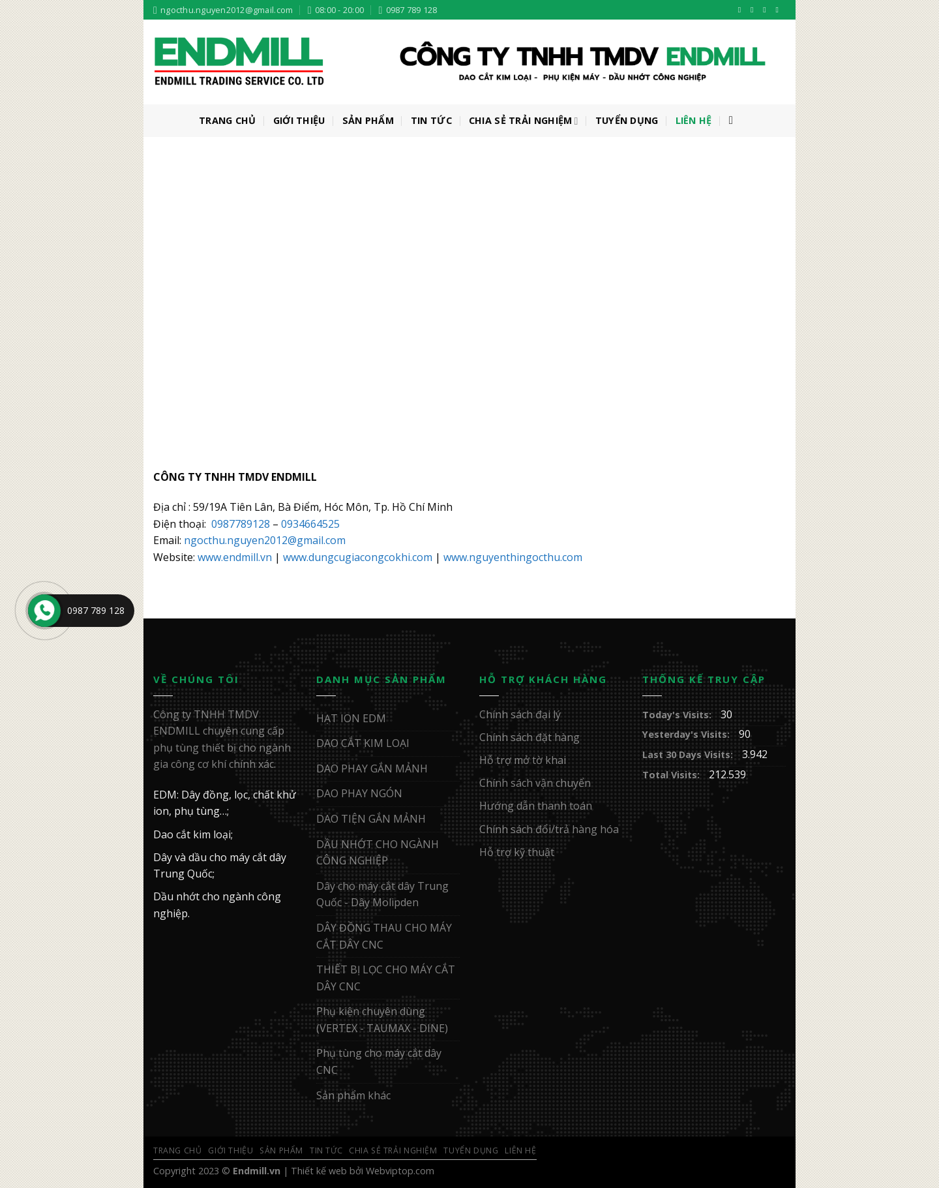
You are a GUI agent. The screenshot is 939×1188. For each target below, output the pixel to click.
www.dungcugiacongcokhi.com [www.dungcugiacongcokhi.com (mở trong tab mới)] (357, 557)
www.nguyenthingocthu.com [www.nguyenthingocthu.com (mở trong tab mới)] (512, 557)
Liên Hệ (694, 120)
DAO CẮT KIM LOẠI (363, 743)
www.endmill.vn (235, 557)
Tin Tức (431, 120)
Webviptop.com (400, 1171)
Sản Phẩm (368, 120)
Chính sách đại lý (520, 714)
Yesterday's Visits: (687, 734)
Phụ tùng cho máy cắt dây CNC (378, 1061)
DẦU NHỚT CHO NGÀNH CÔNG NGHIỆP (377, 852)
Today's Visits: (678, 714)
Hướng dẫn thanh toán (535, 806)
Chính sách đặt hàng (529, 737)
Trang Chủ (227, 120)
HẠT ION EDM (351, 718)
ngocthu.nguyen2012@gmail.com (265, 540)
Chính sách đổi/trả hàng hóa (549, 829)
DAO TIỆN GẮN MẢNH (371, 819)
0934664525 (310, 524)
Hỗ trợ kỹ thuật (516, 852)
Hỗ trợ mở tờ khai (522, 760)
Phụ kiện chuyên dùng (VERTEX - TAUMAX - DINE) (382, 1019)
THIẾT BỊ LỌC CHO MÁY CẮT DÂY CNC (385, 978)
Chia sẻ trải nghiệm (523, 120)
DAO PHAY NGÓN (359, 793)
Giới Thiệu (299, 120)
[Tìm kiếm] (734, 121)
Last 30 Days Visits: (689, 754)
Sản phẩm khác (353, 1095)
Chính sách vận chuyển (535, 783)
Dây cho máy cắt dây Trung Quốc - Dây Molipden (382, 894)
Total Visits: (672, 775)
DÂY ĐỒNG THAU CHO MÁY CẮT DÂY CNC (384, 936)
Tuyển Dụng (627, 120)
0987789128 (240, 524)
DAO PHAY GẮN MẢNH (372, 768)
